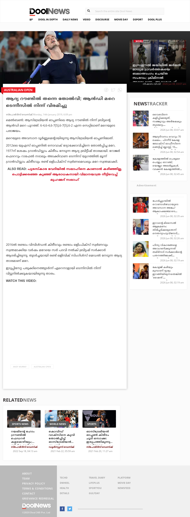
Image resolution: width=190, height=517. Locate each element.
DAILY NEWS (70, 19)
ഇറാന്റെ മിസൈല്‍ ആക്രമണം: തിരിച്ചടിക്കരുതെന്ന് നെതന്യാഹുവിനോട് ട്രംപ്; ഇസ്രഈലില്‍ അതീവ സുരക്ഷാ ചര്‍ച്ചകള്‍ (164, 234)
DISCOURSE (102, 19)
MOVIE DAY (121, 19)
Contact (28, 493)
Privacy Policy (33, 483)
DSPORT (138, 19)
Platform (124, 477)
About (27, 473)
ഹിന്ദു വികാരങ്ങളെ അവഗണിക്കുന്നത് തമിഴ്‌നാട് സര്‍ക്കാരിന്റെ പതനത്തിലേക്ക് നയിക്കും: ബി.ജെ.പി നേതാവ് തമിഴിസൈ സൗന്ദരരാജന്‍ (167, 256)
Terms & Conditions (37, 488)
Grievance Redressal (38, 498)
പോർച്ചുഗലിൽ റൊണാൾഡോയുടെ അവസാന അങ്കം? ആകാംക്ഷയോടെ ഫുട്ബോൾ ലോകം (165, 208)
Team (26, 478)
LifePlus (94, 483)
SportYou (95, 488)
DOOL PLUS (155, 19)
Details (64, 493)
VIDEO (86, 19)
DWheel (65, 483)
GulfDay (94, 493)
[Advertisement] (65, 223)
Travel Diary (97, 477)
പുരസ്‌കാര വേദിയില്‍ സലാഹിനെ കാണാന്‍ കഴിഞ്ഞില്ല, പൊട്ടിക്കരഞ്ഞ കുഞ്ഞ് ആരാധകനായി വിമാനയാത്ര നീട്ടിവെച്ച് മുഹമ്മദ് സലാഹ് (67, 174)
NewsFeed (124, 488)
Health (64, 488)
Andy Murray (20, 366)
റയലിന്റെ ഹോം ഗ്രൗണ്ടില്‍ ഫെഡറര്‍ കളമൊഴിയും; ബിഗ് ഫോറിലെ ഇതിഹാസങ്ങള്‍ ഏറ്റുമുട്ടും (23, 442)
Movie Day (124, 483)
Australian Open (42, 366)
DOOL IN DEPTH (48, 19)
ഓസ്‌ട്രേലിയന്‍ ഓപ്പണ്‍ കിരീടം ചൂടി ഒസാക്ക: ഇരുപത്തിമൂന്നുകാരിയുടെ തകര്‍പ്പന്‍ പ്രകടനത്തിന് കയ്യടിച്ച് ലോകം (98, 444)
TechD (64, 477)
